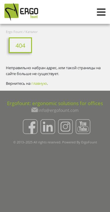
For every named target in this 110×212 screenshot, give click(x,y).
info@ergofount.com (58, 110)
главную (39, 83)
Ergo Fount (14, 31)
